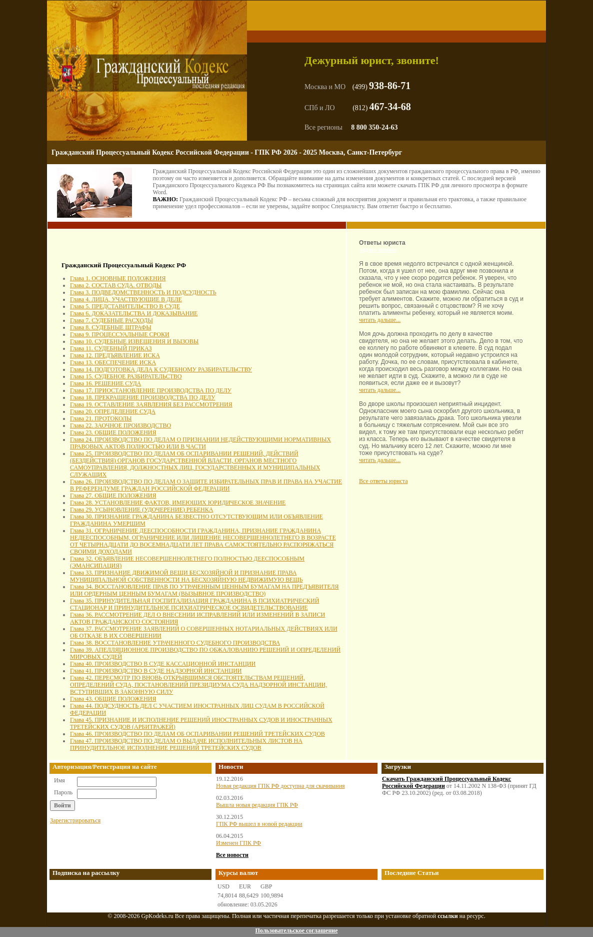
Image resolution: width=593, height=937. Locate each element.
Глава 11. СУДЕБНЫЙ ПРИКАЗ (111, 348)
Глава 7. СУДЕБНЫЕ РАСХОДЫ (111, 320)
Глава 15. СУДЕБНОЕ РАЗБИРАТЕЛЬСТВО (126, 376)
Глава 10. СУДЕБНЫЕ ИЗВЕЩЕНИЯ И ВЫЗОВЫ (134, 341)
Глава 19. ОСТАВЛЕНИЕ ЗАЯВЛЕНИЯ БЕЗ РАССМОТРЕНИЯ (151, 404)
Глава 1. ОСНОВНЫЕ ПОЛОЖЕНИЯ (118, 278)
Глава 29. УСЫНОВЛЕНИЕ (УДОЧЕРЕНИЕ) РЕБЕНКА (141, 509)
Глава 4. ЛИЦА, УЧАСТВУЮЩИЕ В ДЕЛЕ (126, 299)
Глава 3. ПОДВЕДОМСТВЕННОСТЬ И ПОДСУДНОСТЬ (143, 292)
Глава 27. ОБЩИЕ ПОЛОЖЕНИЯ (113, 495)
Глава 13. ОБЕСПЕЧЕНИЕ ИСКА (113, 362)
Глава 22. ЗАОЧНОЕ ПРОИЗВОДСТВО (120, 425)
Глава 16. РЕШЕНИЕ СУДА (105, 383)
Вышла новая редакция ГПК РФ (257, 804)
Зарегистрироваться (75, 820)
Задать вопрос (378, 249)
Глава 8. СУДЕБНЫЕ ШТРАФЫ (111, 327)
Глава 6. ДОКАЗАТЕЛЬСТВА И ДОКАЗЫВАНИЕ (134, 313)
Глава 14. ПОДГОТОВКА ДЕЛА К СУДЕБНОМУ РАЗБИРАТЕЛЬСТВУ (161, 369)
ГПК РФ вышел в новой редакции (259, 823)
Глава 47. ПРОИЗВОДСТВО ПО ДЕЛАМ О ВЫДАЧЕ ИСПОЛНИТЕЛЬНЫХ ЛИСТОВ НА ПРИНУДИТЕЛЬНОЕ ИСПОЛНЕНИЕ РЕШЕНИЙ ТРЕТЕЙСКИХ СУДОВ (186, 744)
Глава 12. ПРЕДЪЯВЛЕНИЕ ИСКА (115, 355)
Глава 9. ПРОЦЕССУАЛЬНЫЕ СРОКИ (120, 334)
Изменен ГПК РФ (238, 842)
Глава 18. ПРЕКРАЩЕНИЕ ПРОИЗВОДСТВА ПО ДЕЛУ (142, 397)
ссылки (448, 915)
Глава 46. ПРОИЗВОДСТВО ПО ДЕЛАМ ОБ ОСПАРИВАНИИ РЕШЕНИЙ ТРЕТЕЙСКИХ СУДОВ (197, 733)
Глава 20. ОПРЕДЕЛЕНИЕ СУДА (113, 411)
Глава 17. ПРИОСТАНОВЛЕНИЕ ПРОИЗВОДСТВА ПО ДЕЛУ (151, 390)
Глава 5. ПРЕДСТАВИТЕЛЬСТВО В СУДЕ (125, 306)
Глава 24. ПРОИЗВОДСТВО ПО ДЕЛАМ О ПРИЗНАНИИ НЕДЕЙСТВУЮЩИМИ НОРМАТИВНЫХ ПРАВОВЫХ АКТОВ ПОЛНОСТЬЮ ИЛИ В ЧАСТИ (200, 443)
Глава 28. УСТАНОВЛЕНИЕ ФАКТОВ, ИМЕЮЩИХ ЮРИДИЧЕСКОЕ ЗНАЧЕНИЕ (178, 502)
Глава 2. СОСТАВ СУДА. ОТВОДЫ (116, 285)
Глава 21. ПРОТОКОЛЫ (101, 418)
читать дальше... (379, 319)
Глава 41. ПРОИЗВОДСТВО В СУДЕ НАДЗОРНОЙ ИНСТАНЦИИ (156, 670)
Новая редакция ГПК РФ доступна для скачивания (280, 785)
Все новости (232, 854)
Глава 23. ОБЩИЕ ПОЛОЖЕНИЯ (113, 432)
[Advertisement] (120, 247)
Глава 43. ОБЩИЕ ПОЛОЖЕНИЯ (113, 698)
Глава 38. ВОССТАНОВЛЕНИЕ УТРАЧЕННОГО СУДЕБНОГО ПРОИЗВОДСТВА (175, 642)
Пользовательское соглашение (296, 930)
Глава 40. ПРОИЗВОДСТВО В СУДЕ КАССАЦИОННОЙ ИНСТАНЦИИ (163, 663)
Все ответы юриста (383, 481)
